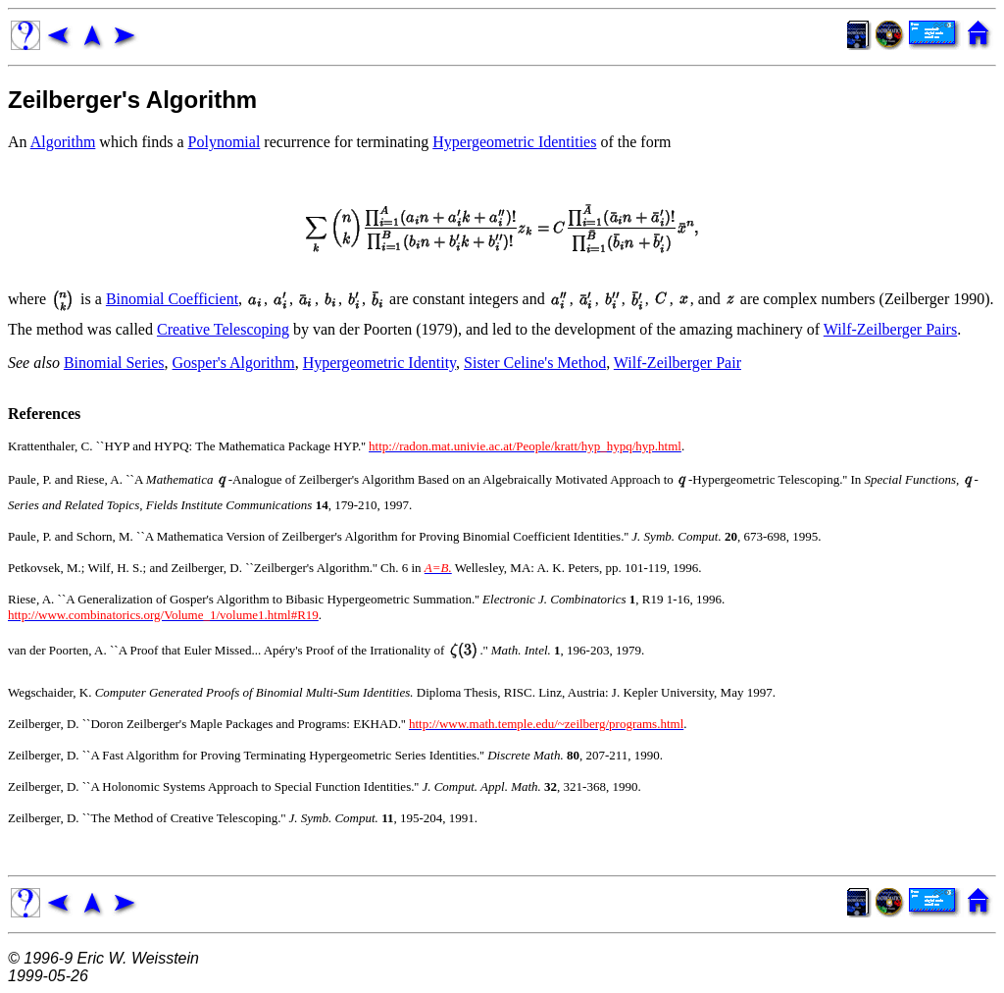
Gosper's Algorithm (234, 362)
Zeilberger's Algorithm (132, 99)
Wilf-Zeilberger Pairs (890, 329)
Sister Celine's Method (535, 362)
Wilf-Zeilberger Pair (677, 362)
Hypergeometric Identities (514, 141)
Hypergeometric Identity (379, 362)
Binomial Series (114, 362)
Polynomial (224, 141)
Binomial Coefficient (172, 298)
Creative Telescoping (223, 329)
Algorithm (63, 141)
